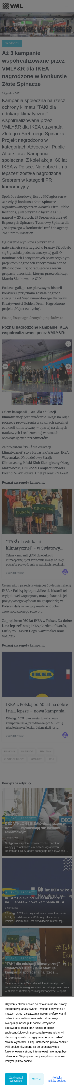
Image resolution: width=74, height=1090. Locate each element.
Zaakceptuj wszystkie (16, 1079)
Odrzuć (36, 1079)
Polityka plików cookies (57, 1079)
